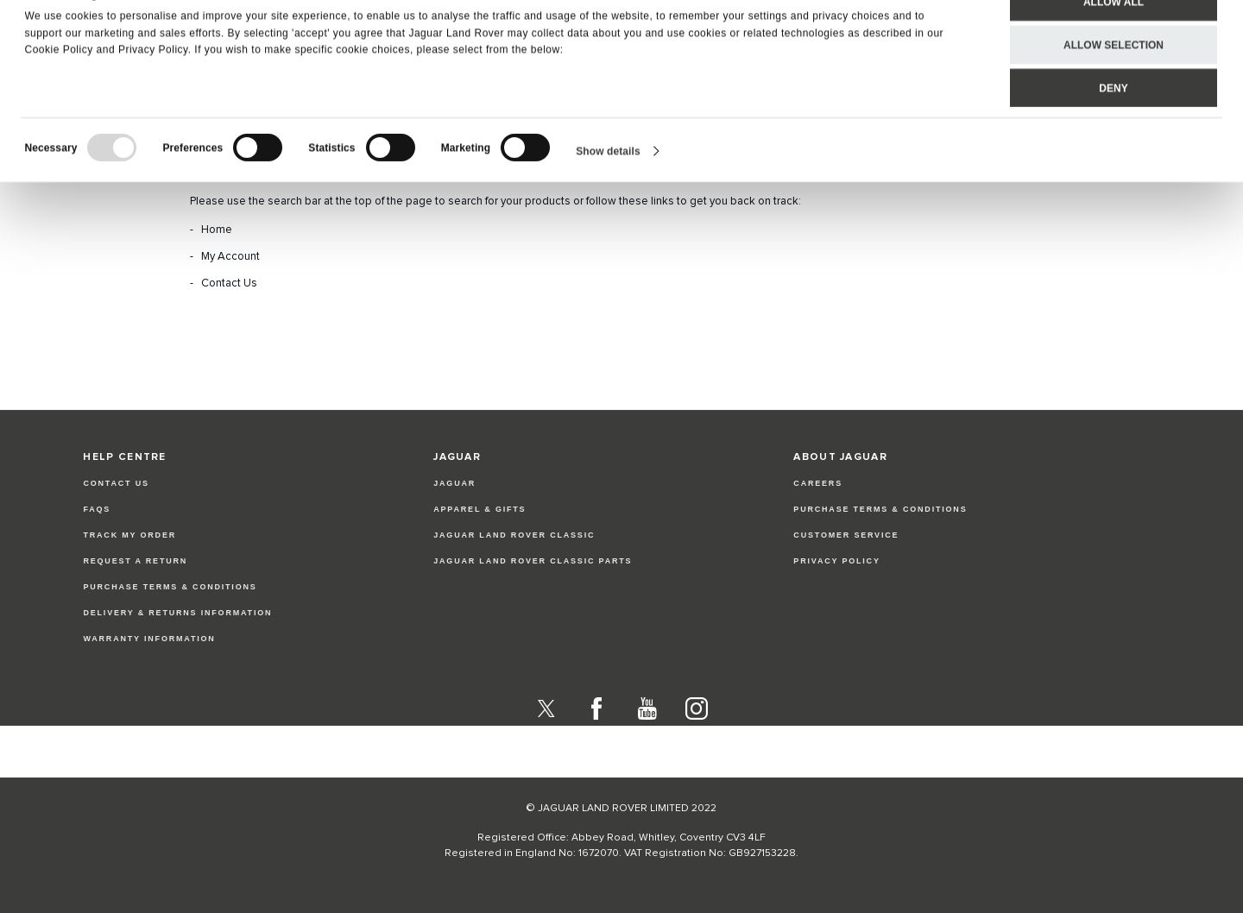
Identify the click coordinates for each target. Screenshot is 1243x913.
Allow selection (1113, 83)
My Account (230, 256)
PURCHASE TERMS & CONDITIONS (880, 509)
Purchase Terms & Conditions (169, 586)
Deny (1113, 126)
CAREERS (817, 483)
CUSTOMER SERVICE (846, 535)
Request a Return (135, 561)
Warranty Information (149, 638)
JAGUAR (454, 483)
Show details (608, 189)
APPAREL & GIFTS (479, 509)
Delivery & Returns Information (177, 612)
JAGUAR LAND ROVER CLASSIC (514, 535)
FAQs (96, 509)
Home (216, 230)
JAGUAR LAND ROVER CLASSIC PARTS (532, 561)
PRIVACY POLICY (836, 561)
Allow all (1113, 40)
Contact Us (229, 283)
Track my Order (129, 535)
